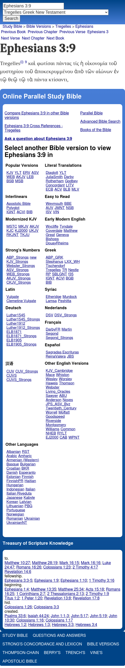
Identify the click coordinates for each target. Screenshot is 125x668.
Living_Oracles (58, 391)
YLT (18, 173)
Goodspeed (55, 416)
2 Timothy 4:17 (85, 567)
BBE (68, 204)
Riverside (53, 421)
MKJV (23, 226)
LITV (70, 185)
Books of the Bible (95, 130)
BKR (25, 468)
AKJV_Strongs (18, 278)
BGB (70, 278)
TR (64, 270)
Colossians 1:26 (18, 607)
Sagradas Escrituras (62, 352)
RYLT (62, 433)
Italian (30, 489)
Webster (53, 387)
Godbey (71, 181)
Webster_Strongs (20, 266)
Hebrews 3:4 (86, 625)
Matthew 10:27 (17, 563)
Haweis (52, 383)
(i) (22, 62)
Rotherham (55, 181)
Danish (12, 472)
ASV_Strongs (17, 270)
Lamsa (51, 301)
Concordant (55, 185)
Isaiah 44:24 (38, 616)
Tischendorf (55, 266)
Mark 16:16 (90, 563)
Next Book (55, 38)
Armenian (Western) (22, 460)
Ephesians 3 (98, 32)
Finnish (28, 477)
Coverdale (54, 231)
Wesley (52, 379)
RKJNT (12, 235)
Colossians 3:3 (46, 607)
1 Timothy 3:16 (101, 581)
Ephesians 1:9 (46, 581)
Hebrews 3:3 (63, 625)
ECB (49, 189)
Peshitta (64, 301)
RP (48, 274)
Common (68, 429)
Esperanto (27, 472)
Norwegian (15, 514)
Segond (52, 333)
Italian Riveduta (18, 493)
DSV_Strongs (65, 315)
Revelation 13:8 (57, 598)
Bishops (52, 239)
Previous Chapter (43, 32)
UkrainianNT (16, 523)
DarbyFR (53, 329)
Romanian (14, 518)
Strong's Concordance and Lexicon (42, 644)
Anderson (54, 400)
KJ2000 (21, 231)
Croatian (13, 468)
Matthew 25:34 (71, 589)
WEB (10, 177)
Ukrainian (32, 518)
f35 (71, 274)
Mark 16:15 (69, 563)
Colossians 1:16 (30, 620)
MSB (19, 181)
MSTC (11, 226)
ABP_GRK (54, 257)
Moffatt (64, 412)
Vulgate (12, 297)
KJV (9, 173)
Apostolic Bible (19, 661)
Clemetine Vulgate (21, 301)
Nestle (73, 270)
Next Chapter (33, 38)
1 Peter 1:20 (31, 598)
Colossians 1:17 (59, 620)
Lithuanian (14, 506)
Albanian (13, 452)
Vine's (96, 653)
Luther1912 (15, 323)
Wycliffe (52, 226)
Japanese (14, 498)
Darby (69, 177)
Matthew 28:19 (44, 563)
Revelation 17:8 (86, 598)
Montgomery (56, 425)
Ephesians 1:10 (74, 581)
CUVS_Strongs (18, 380)
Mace (50, 375)
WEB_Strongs (18, 274)
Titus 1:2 (12, 598)
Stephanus (54, 262)
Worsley (65, 379)
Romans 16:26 (28, 567)
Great (50, 235)
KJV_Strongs (17, 262)
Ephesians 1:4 (17, 589)
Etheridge (53, 297)
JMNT (60, 208)
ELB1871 (14, 332)
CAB (63, 437)
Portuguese (15, 510)
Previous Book (13, 32)
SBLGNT (59, 274)
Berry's (52, 653)
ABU (63, 396)
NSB (70, 208)
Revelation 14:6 (18, 572)
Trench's (75, 653)
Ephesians (84, 26)
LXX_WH (72, 262)
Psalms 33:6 (15, 616)
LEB (30, 177)
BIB (29, 212)
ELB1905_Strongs (21, 344)
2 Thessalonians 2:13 (65, 594)
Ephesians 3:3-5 (18, 581)
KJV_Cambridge (59, 371)
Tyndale (66, 226)
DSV (49, 315)
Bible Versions (38, 26)
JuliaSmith (54, 177)
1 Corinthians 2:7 (30, 594)
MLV (75, 189)
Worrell (51, 412)
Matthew (70, 231)
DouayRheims (57, 243)
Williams (53, 429)
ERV (26, 173)
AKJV (20, 177)
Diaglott (52, 173)
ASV (35, 173)
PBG (28, 506)
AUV (49, 208)
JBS (70, 356)
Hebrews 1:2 (15, 625)
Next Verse (10, 38)
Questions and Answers (59, 636)
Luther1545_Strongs (23, 319)
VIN (56, 212)
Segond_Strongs (59, 338)
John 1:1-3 (60, 616)
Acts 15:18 (95, 589)
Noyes (67, 400)
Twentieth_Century (61, 408)
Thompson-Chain (20, 653)
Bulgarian (28, 464)
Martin (67, 329)
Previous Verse (72, 32)
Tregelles (63, 26)
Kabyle (29, 498)
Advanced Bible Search (100, 122)
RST (26, 452)
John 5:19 (98, 616)
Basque (12, 464)
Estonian (13, 477)
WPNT (73, 437)
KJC (10, 231)
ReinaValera (56, 356)
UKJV (33, 231)
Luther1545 (15, 315)
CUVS (11, 375)
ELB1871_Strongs (21, 336)
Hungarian (14, 485)
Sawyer (52, 396)
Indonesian (15, 489)
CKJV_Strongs (18, 282)
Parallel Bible (91, 113)
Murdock (69, 297)
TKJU (25, 235)
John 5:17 (79, 616)
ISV (49, 212)
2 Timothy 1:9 (97, 594)
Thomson (66, 383)
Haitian (30, 481)
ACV (58, 189)
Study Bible (12, 26)
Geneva (62, 235)
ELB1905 (14, 340)
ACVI (21, 212)
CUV (10, 371)
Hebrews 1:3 (39, 625)
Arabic (11, 456)
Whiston (62, 375)
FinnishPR (14, 481)
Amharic (25, 456)
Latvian (25, 502)
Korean (12, 502)
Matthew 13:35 (43, 589)
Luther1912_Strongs (23, 328)
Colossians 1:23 (57, 567)
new (33, 257)
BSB (10, 181)
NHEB (51, 433)
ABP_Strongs (17, 257)
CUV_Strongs (27, 371)
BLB (66, 189)
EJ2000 (52, 437)
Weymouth (54, 204)
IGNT (11, 212)
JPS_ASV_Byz (58, 404)
